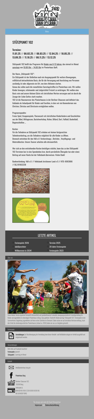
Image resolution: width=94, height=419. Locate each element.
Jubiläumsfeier (20, 246)
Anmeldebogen (20, 334)
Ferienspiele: (11, 351)
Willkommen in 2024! (23, 250)
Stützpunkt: (11, 354)
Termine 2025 (54, 242)
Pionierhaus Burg (20, 375)
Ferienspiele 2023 (56, 250)
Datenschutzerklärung (52, 405)
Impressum (38, 405)
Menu (47, 31)
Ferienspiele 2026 (22, 242)
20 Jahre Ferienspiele (57, 246)
